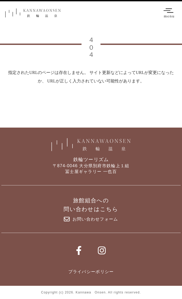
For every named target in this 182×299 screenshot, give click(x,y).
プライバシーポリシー (91, 271)
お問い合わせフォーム (91, 219)
